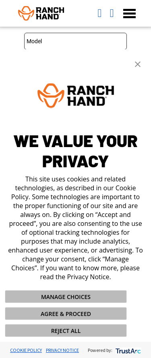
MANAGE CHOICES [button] (66, 297)
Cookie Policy (26, 350)
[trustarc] (127, 350)
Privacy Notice (62, 350)
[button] (138, 63)
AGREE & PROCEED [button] (66, 314)
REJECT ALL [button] (66, 331)
